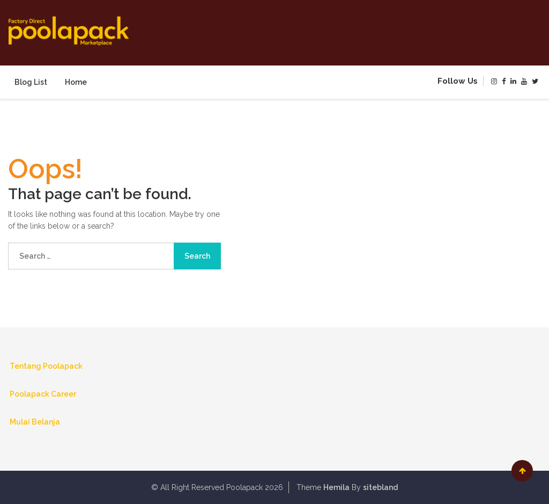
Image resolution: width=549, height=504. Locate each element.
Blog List (30, 82)
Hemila (336, 487)
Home (76, 82)
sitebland (380, 487)
